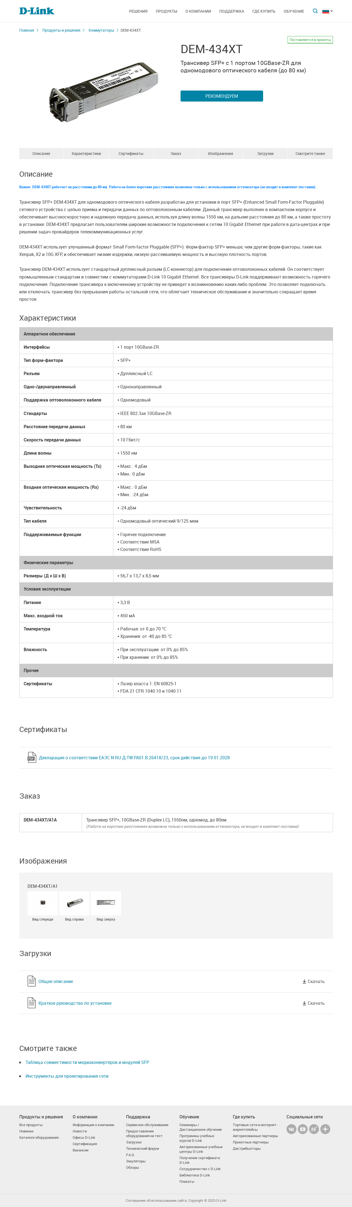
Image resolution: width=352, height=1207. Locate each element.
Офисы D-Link (84, 1137)
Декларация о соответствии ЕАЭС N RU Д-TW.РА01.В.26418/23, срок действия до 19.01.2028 (134, 758)
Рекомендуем (221, 96)
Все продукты (31, 1125)
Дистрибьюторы (247, 1148)
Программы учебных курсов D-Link (196, 1138)
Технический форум (142, 1148)
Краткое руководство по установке (75, 1003)
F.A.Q (130, 1155)
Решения (138, 11)
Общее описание (56, 981)
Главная (26, 30)
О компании (198, 11)
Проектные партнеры (251, 1142)
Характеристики (86, 153)
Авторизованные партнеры (255, 1136)
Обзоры (132, 1167)
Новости (80, 1131)
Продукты (166, 11)
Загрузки (265, 153)
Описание (41, 153)
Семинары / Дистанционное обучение (200, 1127)
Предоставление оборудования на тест (144, 1133)
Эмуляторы (136, 1161)
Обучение (294, 11)
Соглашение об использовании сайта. (156, 1200)
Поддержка (231, 11)
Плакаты (186, 1181)
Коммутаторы (101, 30)
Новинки (26, 1131)
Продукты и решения (61, 30)
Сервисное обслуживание (147, 1125)
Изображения (220, 153)
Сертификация (85, 1144)
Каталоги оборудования (39, 1137)
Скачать (316, 981)
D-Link (221, 1200)
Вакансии (80, 1150)
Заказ (175, 153)
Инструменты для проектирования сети (67, 1076)
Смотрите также (310, 153)
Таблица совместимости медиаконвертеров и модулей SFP (87, 1062)
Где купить (263, 11)
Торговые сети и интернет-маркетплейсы (255, 1127)
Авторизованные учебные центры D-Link (201, 1149)
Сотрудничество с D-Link (200, 1169)
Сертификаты (131, 153)
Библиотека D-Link (194, 1175)
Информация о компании (93, 1125)
